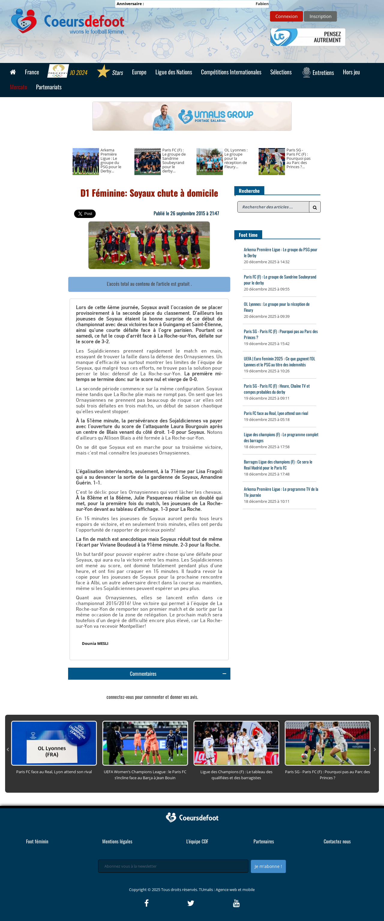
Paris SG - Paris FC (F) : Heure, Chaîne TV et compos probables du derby (277, 389)
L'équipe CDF (197, 841)
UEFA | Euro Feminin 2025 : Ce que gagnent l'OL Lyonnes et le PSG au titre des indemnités (279, 361)
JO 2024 (67, 72)
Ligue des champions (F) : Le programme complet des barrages (281, 437)
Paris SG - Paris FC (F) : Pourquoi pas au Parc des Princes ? (281, 334)
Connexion (286, 16)
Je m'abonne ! (268, 866)
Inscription (321, 16)
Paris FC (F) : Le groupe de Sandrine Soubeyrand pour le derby (280, 279)
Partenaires (264, 841)
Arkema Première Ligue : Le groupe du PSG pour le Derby (280, 252)
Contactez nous (337, 841)
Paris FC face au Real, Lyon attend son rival (276, 413)
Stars (109, 72)
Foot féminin (37, 841)
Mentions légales (117, 841)
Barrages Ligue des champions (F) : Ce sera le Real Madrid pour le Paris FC (278, 464)
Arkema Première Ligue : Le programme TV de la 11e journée (281, 492)
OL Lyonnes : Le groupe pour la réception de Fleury (277, 307)
